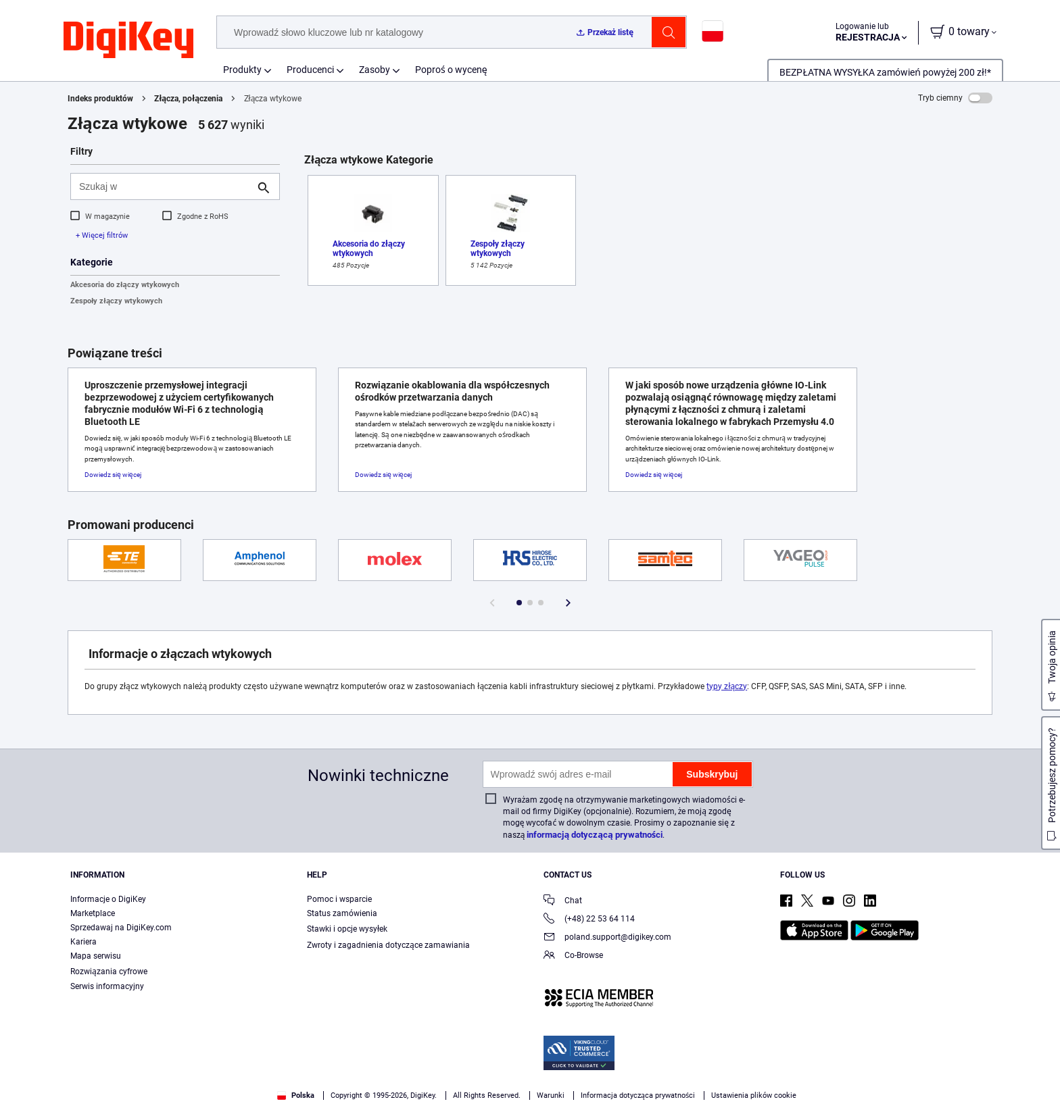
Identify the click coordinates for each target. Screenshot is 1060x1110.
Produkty (242, 69)
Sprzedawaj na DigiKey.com (121, 927)
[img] (128, 40)
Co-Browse (573, 956)
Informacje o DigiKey (108, 899)
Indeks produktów (100, 98)
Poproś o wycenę (451, 69)
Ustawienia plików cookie (753, 1095)
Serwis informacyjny (107, 986)
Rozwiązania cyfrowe (108, 971)
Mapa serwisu (95, 956)
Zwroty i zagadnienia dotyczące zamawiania (388, 945)
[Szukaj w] (164, 186)
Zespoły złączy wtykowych (116, 301)
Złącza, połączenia (188, 98)
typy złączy (726, 686)
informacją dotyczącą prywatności (594, 835)
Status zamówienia (342, 913)
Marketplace (92, 913)
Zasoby (374, 69)
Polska (295, 1095)
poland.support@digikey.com (607, 938)
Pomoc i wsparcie (339, 899)
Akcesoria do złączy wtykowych (124, 284)
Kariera (83, 942)
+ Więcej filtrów (102, 235)
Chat (563, 901)
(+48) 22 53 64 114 (589, 919)
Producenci (310, 69)
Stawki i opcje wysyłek (347, 929)
